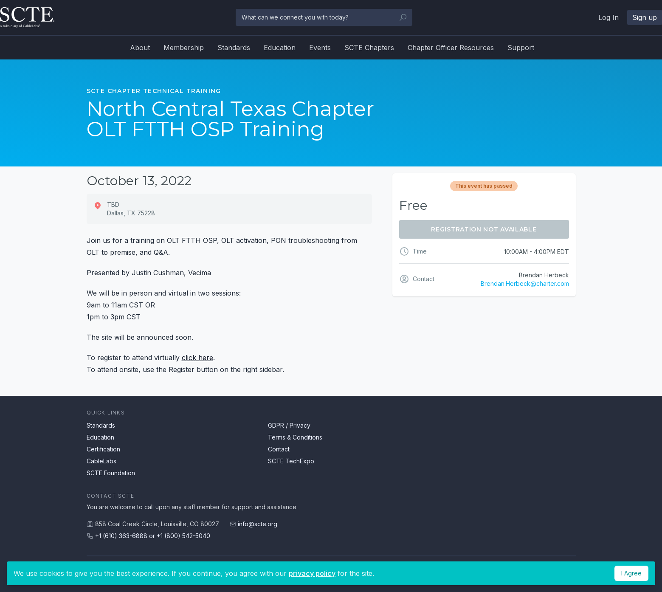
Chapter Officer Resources (451, 47)
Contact (279, 449)
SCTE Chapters (369, 47)
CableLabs (101, 461)
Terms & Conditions (295, 437)
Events (320, 47)
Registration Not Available (483, 229)
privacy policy (312, 573)
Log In (608, 17)
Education (280, 47)
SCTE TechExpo (291, 461)
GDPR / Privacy (289, 425)
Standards (233, 47)
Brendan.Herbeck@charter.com (525, 283)
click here (197, 357)
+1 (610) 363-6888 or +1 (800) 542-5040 (152, 535)
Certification (103, 449)
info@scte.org (257, 523)
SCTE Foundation (111, 472)
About (140, 47)
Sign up (644, 17)
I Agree (631, 573)
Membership (183, 47)
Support (520, 47)
